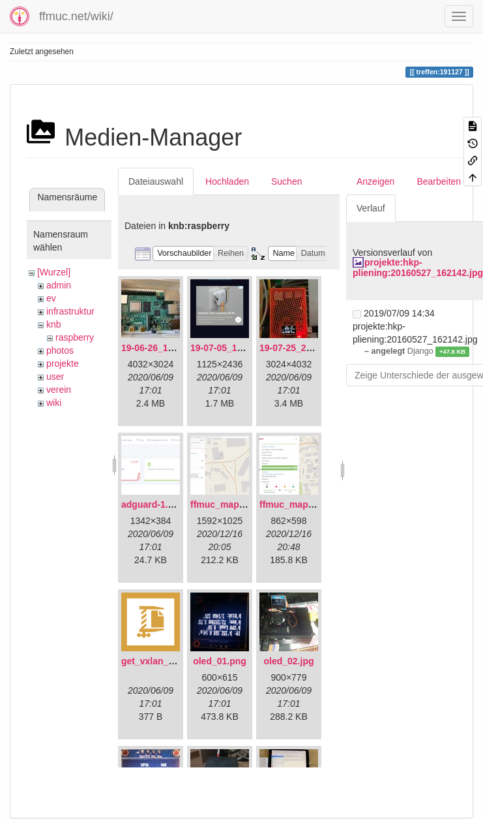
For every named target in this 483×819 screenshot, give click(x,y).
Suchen (286, 181)
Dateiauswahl (155, 181)
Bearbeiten (439, 181)
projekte (62, 363)
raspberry (74, 337)
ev (51, 298)
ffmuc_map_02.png (301, 504)
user (55, 376)
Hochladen (227, 181)
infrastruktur (70, 311)
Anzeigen (375, 181)
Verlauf (371, 208)
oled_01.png (219, 661)
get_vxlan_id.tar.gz (162, 661)
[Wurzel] (53, 272)
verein (58, 389)
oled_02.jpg (288, 661)
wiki (53, 402)
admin (58, 285)
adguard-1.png (152, 504)
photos (60, 350)
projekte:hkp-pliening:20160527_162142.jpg (418, 267)
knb (53, 324)
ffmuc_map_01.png (232, 504)
